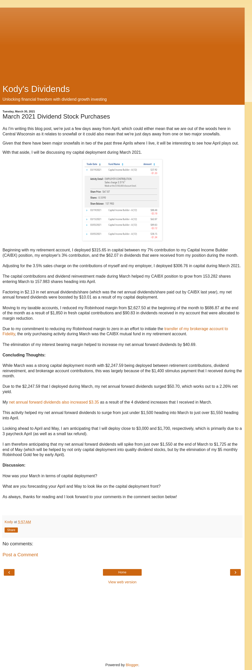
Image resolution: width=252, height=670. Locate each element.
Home (122, 572)
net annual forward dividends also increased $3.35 (54, 402)
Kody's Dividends (36, 89)
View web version (122, 582)
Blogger (132, 665)
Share (11, 530)
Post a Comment (20, 554)
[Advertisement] (122, 43)
